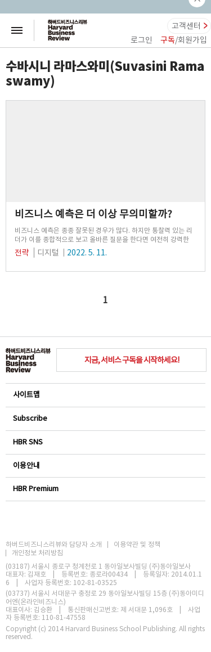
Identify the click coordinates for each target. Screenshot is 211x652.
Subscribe (105, 418)
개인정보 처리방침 (37, 553)
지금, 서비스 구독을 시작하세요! (131, 360)
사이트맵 (105, 394)
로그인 (141, 40)
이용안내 (105, 465)
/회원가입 (183, 40)
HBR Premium (105, 488)
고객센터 (186, 26)
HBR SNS (105, 442)
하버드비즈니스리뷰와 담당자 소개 (54, 544)
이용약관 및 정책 (137, 544)
